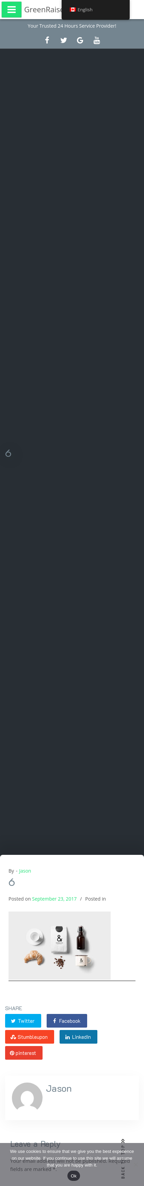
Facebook (66, 1020)
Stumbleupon (29, 1036)
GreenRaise (44, 9)
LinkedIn (77, 1036)
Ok (74, 1175)
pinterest (23, 1052)
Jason (25, 870)
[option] (72, 924)
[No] (135, 1164)
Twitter (22, 1020)
